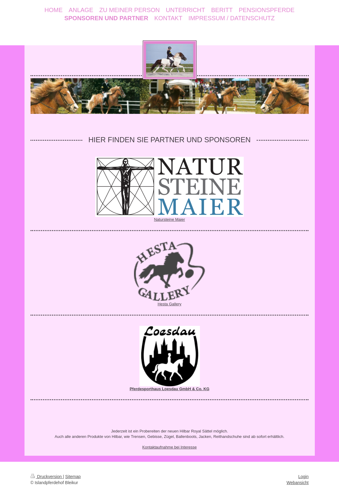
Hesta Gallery (169, 304)
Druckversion (47, 476)
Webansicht (298, 482)
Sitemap (73, 476)
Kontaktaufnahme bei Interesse (169, 447)
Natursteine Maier (169, 219)
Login (303, 476)
